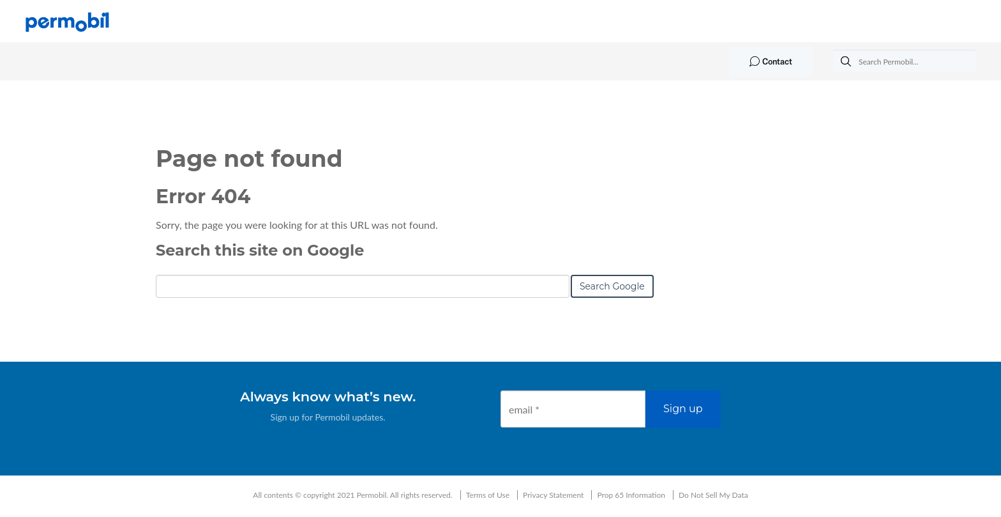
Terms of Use (487, 495)
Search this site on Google (260, 250)
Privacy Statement (553, 495)
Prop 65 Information (631, 495)
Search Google (612, 286)
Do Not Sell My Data (713, 495)
